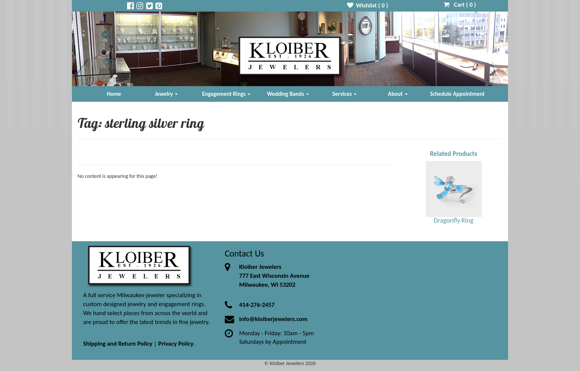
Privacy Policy (175, 344)
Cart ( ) (460, 5)
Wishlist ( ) (367, 5)
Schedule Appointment (457, 93)
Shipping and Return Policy (117, 344)
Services (344, 93)
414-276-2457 (256, 305)
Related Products (453, 154)
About (398, 93)
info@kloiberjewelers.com (273, 319)
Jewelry (166, 93)
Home (114, 93)
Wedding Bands (288, 93)
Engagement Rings (226, 93)
